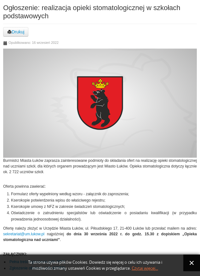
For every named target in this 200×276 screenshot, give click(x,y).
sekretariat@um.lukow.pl (23, 234)
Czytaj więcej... (145, 268)
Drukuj (15, 31)
